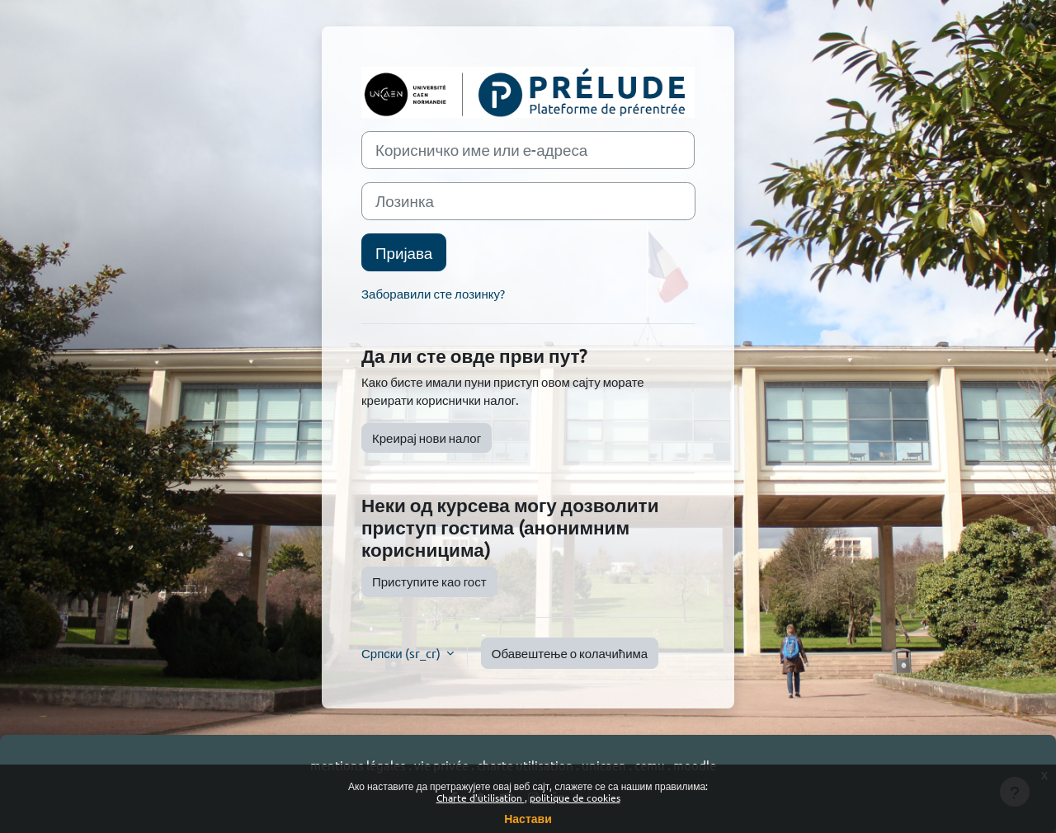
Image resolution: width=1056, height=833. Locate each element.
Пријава (403, 252)
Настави (528, 818)
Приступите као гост (429, 581)
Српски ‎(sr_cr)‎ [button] (402, 653)
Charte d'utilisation (480, 797)
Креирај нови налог (426, 437)
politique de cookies (575, 797)
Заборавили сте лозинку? (433, 293)
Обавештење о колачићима (570, 653)
